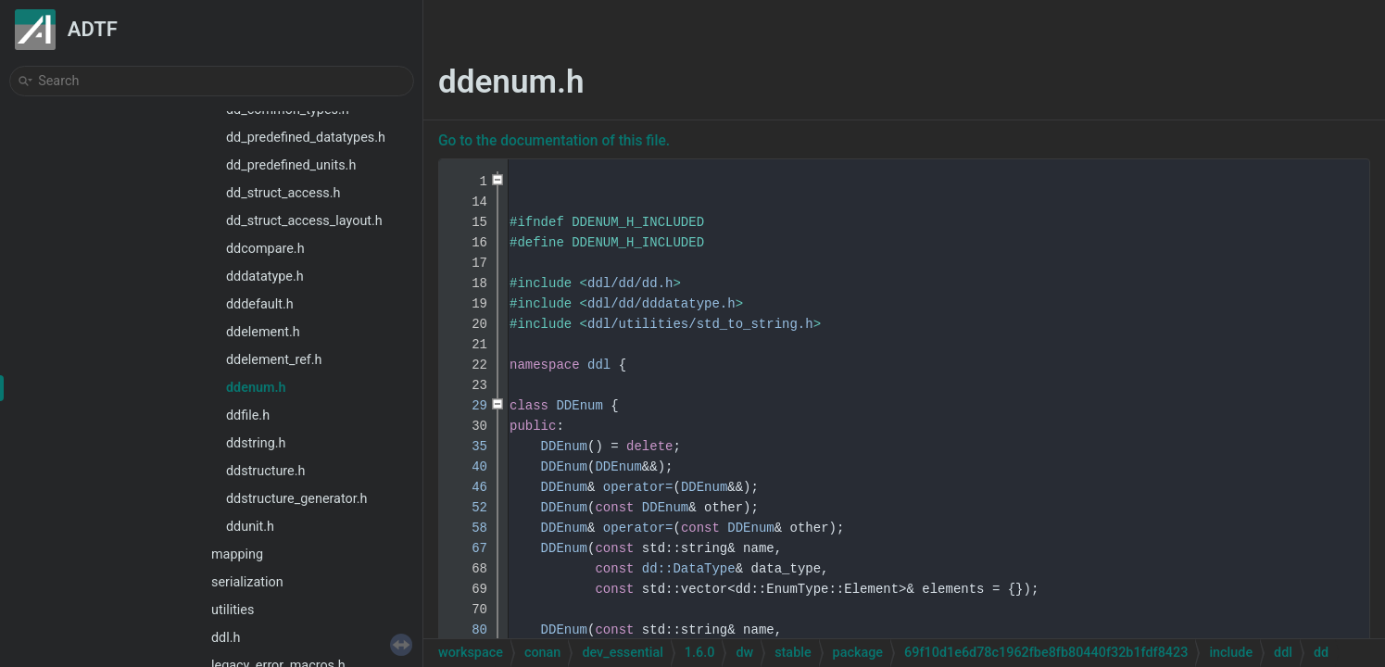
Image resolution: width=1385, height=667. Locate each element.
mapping (237, 554)
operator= (638, 487)
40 (467, 466)
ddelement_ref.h (274, 360)
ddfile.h (248, 415)
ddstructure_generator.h (296, 499)
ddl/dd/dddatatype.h (661, 303)
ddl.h (225, 638)
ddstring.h (256, 443)
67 (467, 548)
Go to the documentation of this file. (554, 140)
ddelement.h (263, 332)
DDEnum (579, 405)
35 (467, 446)
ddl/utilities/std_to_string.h (700, 324)
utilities (232, 610)
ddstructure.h (265, 471)
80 (467, 630)
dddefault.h (260, 304)
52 (467, 507)
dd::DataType (689, 568)
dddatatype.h (265, 276)
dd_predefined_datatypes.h (305, 137)
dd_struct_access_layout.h (304, 221)
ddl (599, 365)
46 (467, 487)
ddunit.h (250, 527)
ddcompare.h (265, 249)
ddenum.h (256, 388)
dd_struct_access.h (283, 193)
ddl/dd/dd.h (630, 283)
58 (467, 528)
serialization (247, 582)
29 (467, 405)
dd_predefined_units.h (291, 165)
